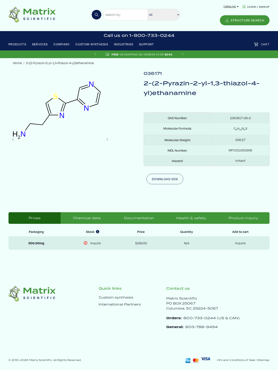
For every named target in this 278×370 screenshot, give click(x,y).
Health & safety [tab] (191, 218)
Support (146, 44)
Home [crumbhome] (17, 63)
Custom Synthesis (91, 44)
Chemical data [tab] (87, 218)
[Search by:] (125, 14)
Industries (123, 44)
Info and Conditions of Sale (236, 360)
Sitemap (263, 360)
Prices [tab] (35, 218)
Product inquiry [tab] (243, 218)
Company (61, 44)
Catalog (230, 7)
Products (17, 44)
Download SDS (165, 179)
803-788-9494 (201, 327)
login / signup (258, 6)
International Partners (120, 304)
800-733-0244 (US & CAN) (211, 318)
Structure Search (244, 20)
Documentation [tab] (139, 218)
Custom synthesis (116, 297)
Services (40, 44)
